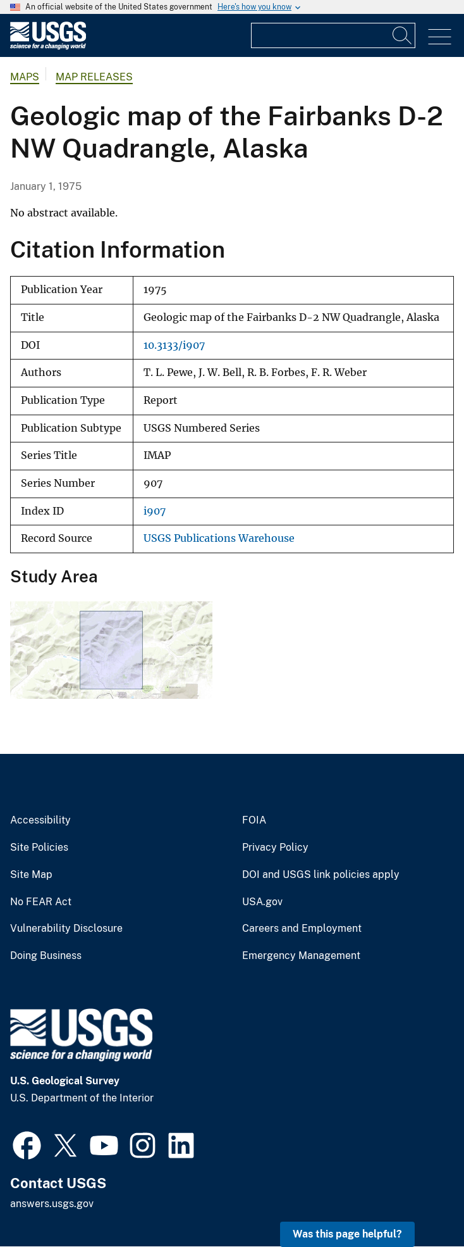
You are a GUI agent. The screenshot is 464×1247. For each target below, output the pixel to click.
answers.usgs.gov (52, 1204)
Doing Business (46, 956)
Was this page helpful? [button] (347, 1234)
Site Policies (39, 847)
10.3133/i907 (174, 345)
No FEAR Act (40, 902)
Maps (24, 77)
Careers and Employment (302, 928)
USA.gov (262, 902)
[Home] (48, 47)
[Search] (402, 35)
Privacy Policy (275, 847)
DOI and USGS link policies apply (321, 874)
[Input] (333, 35)
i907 (154, 511)
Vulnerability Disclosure (66, 928)
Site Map (31, 874)
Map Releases (94, 77)
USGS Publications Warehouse (219, 538)
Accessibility (40, 820)
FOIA (254, 820)
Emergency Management (301, 956)
